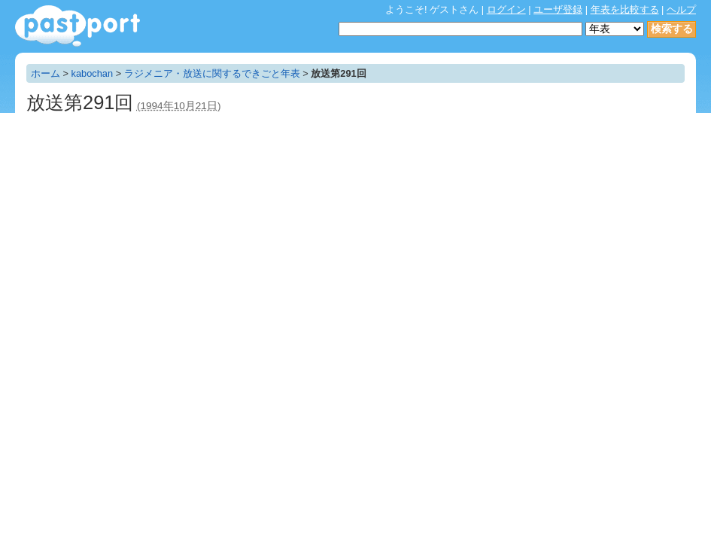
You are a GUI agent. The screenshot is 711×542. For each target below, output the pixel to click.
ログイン (506, 9)
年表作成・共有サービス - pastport (77, 26)
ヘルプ (681, 9)
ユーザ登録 (557, 9)
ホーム (45, 73)
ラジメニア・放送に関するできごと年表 (212, 73)
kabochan (92, 73)
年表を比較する (625, 9)
